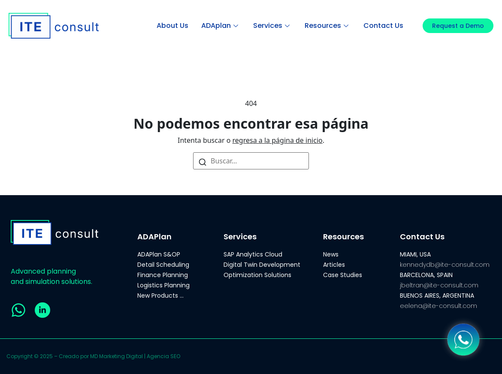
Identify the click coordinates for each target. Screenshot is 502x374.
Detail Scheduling (163, 264)
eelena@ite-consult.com (438, 306)
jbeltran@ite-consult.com (439, 285)
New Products (157, 295)
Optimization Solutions (257, 275)
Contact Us (383, 25)
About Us (172, 25)
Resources (328, 25)
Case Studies (342, 275)
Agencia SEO (163, 356)
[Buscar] (202, 161)
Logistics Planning (163, 285)
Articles (334, 264)
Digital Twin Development (262, 264)
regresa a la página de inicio (278, 140)
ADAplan (220, 25)
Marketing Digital (121, 356)
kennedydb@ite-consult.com (445, 264)
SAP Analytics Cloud (253, 254)
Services (272, 25)
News (331, 254)
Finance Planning (162, 275)
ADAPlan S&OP (158, 254)
